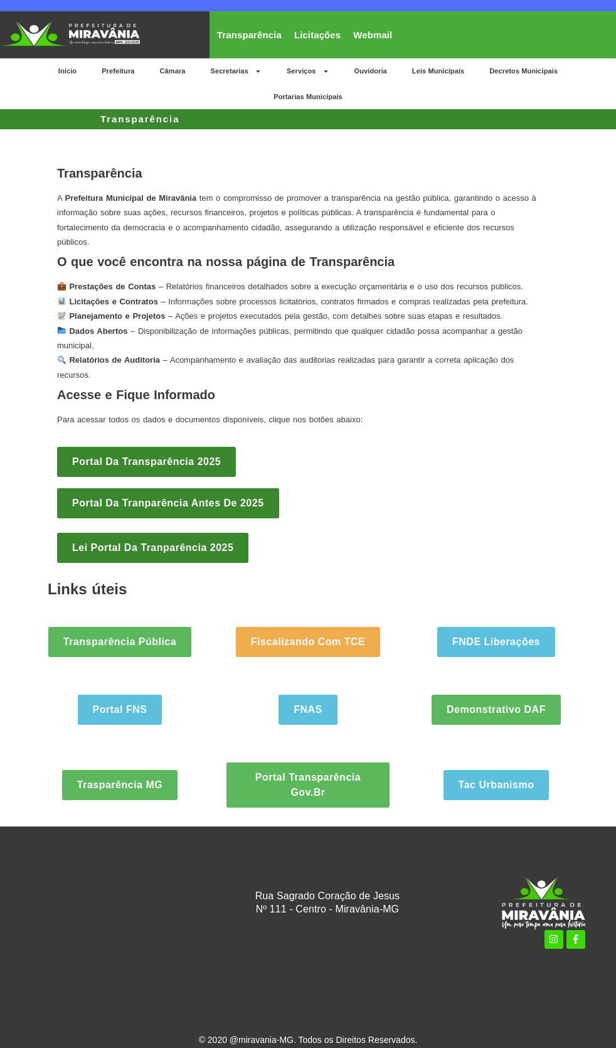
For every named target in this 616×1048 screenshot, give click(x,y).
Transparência (249, 34)
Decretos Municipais (523, 71)
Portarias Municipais (308, 96)
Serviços (308, 71)
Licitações (317, 34)
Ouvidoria (370, 71)
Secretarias (235, 71)
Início (67, 71)
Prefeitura (118, 71)
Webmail (372, 34)
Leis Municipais (438, 71)
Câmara (173, 71)
